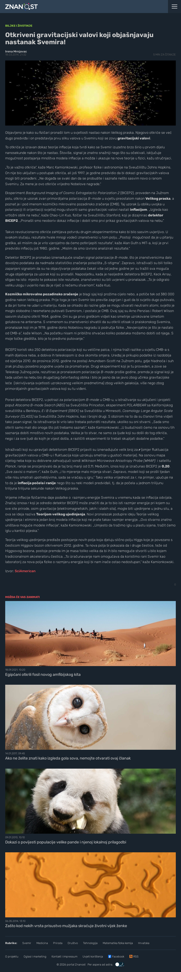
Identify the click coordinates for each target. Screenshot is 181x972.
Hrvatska (143, 943)
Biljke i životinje (18, 25)
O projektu (11, 956)
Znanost (80, 964)
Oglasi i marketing (35, 956)
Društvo (73, 943)
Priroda (57, 943)
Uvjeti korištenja (93, 956)
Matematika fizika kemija (118, 943)
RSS (136, 956)
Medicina (42, 943)
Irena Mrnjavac (16, 51)
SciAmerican (25, 571)
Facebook (118, 956)
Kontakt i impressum (64, 956)
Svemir (26, 943)
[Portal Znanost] (68, 6)
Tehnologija (90, 943)
